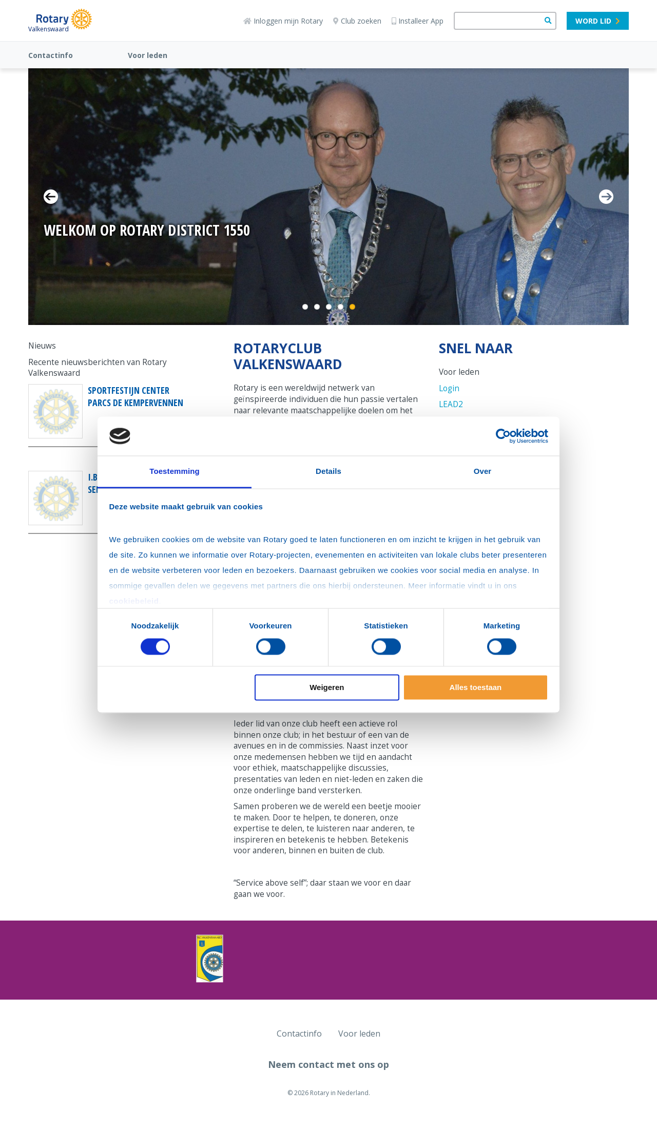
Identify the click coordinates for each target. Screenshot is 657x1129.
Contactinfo (50, 55)
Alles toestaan (476, 687)
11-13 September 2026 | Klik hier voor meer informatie (167, 255)
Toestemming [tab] (174, 471)
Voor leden (147, 55)
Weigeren (327, 687)
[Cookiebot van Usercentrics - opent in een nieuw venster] (503, 436)
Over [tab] (483, 471)
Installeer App (417, 21)
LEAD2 (451, 404)
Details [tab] (328, 471)
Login (449, 388)
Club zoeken (357, 21)
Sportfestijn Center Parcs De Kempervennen (135, 396)
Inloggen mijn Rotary (283, 21)
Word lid (597, 21)
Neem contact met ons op (328, 1064)
